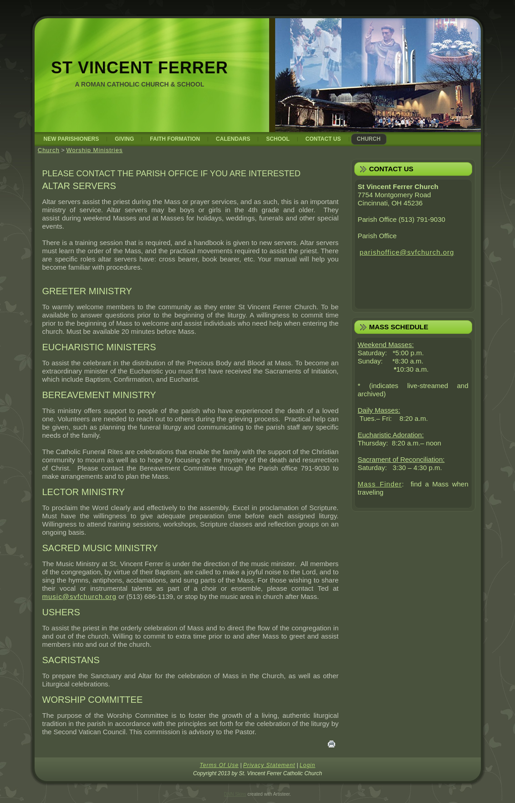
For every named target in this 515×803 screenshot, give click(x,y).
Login (307, 765)
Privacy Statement (269, 765)
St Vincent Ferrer (139, 67)
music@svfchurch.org (79, 596)
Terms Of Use (219, 765)
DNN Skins (235, 794)
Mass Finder (380, 484)
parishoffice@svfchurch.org (407, 252)
